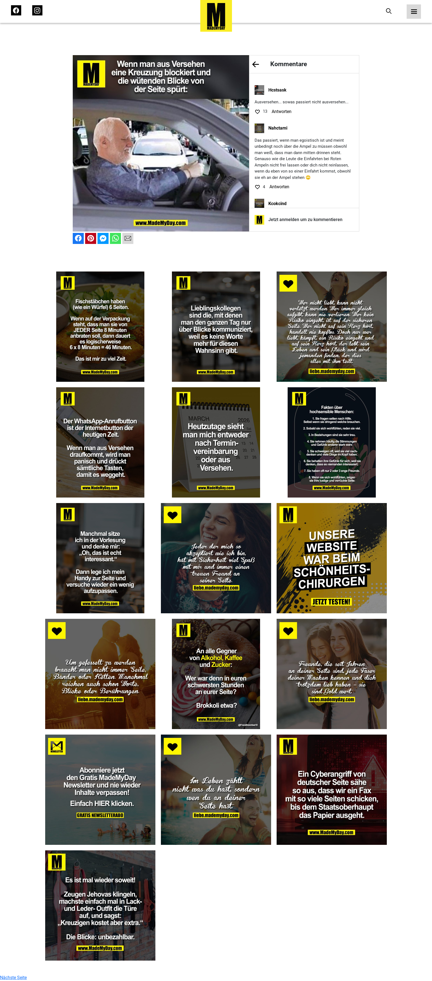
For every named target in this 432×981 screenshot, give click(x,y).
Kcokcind (277, 203)
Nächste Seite (13, 977)
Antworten (281, 111)
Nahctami (277, 128)
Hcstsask (277, 90)
